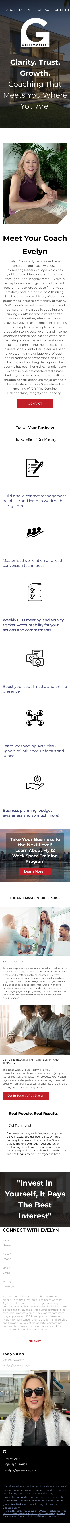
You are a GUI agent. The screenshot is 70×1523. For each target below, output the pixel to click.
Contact (43, 10)
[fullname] (35, 1245)
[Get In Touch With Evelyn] (26, 1096)
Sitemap (42, 1516)
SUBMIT (35, 1341)
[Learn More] (35, 871)
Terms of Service (56, 1319)
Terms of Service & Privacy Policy (21, 1513)
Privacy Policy (17, 1323)
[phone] (35, 1259)
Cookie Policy (47, 1513)
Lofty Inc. (22, 1510)
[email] (35, 1272)
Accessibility (56, 1516)
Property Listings (27, 1516)
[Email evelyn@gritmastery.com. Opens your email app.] (29, 1470)
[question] (35, 1286)
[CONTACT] (35, 403)
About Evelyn (19, 10)
